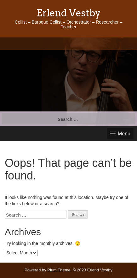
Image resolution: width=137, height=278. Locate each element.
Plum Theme (58, 270)
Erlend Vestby (69, 13)
